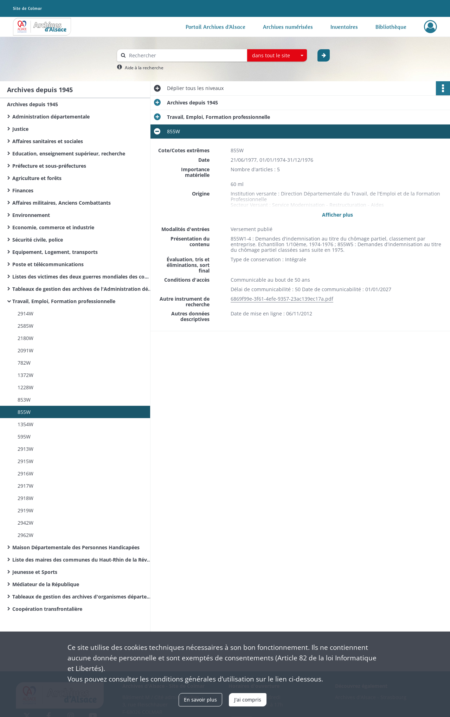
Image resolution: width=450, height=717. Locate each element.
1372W (25, 375)
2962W (25, 535)
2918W (25, 498)
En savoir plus (200, 699)
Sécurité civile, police (37, 239)
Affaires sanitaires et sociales (47, 141)
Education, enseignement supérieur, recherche (68, 153)
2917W (25, 485)
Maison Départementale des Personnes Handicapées (76, 547)
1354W (25, 424)
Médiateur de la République (45, 584)
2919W (25, 510)
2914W (25, 313)
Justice (20, 129)
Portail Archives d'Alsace (215, 26)
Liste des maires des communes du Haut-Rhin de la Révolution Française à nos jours (82, 559)
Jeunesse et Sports (34, 572)
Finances (22, 190)
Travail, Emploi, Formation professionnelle (63, 301)
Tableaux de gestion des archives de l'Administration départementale (82, 289)
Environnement (31, 215)
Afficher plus (337, 214)
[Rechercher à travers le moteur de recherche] (185, 55)
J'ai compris (247, 699)
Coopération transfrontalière (47, 609)
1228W (25, 387)
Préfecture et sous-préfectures (49, 165)
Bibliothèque (390, 26)
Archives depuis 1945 (32, 104)
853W (24, 399)
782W (24, 362)
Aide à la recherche (144, 68)
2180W (25, 338)
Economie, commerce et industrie (53, 227)
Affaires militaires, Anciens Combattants (61, 202)
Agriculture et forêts (37, 178)
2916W (25, 473)
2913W (25, 449)
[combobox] (277, 55)
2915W (25, 461)
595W (24, 436)
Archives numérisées (288, 26)
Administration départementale (51, 116)
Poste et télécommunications (48, 264)
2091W (25, 350)
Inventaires (344, 26)
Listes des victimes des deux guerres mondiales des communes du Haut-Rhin (82, 276)
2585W (25, 325)
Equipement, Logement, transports (55, 252)
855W (24, 412)
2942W (25, 522)
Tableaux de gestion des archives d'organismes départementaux (82, 596)
